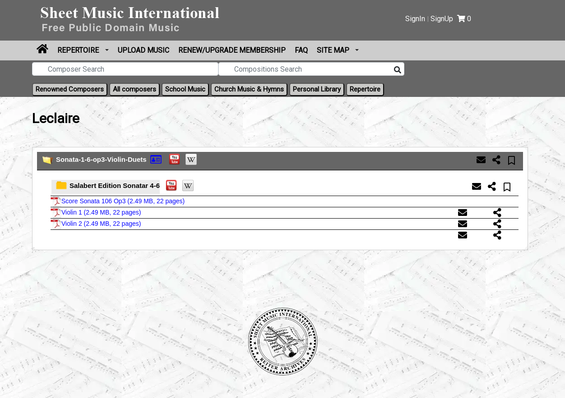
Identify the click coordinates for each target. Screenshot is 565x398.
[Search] (398, 70)
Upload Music (143, 50)
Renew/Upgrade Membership (232, 50)
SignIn (415, 18)
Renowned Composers (70, 89)
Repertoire (79, 50)
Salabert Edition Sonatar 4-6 (114, 185)
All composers (134, 89)
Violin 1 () (96, 212)
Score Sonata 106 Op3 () (118, 201)
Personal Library (317, 89)
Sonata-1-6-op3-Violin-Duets (101, 159)
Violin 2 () (96, 223)
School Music (185, 89)
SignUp (442, 18)
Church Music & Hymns (249, 89)
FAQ (301, 50)
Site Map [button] (334, 50)
